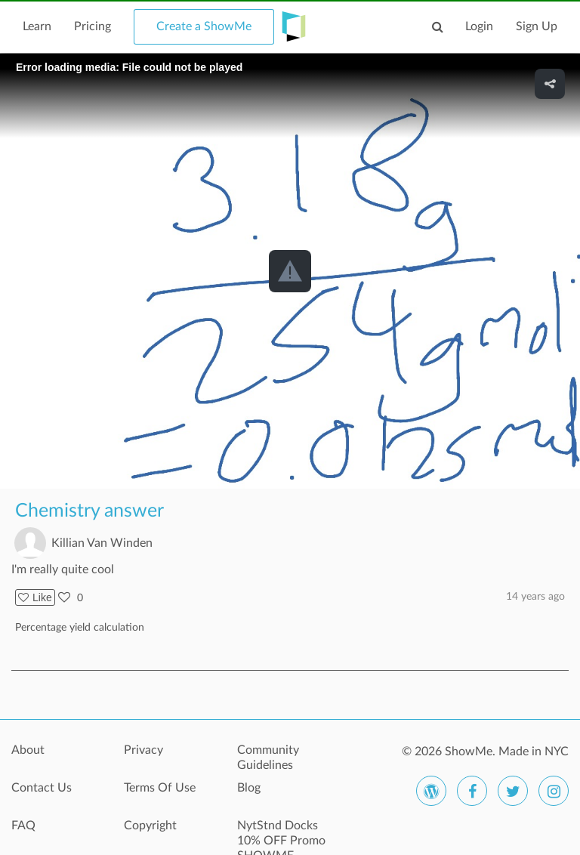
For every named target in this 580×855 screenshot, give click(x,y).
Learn (37, 26)
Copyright (150, 826)
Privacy (143, 750)
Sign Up (536, 26)
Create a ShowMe (203, 26)
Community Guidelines (268, 757)
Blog (249, 788)
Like (35, 597)
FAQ (23, 826)
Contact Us (41, 788)
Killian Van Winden (102, 543)
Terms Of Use (160, 788)
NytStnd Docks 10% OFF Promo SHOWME (281, 834)
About (28, 750)
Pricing (92, 26)
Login (479, 26)
